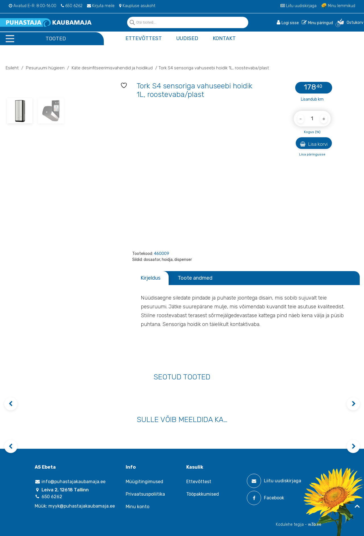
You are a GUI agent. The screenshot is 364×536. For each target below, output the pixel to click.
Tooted (56, 39)
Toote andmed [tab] (195, 278)
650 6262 (71, 5)
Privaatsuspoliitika (145, 494)
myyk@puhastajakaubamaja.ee (81, 506)
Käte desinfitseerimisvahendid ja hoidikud (112, 67)
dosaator (152, 259)
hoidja (167, 259)
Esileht (12, 67)
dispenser (183, 259)
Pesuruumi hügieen (45, 67)
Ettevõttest (143, 38)
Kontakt (224, 38)
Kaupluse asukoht (137, 5)
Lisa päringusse (312, 154)
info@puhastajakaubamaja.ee (70, 481)
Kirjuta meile (101, 5)
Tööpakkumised (202, 494)
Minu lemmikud (338, 5)
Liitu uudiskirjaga (298, 5)
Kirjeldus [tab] (150, 278)
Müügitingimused (144, 481)
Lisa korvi (314, 144)
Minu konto (137, 506)
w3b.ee (314, 524)
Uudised (187, 38)
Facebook (265, 498)
